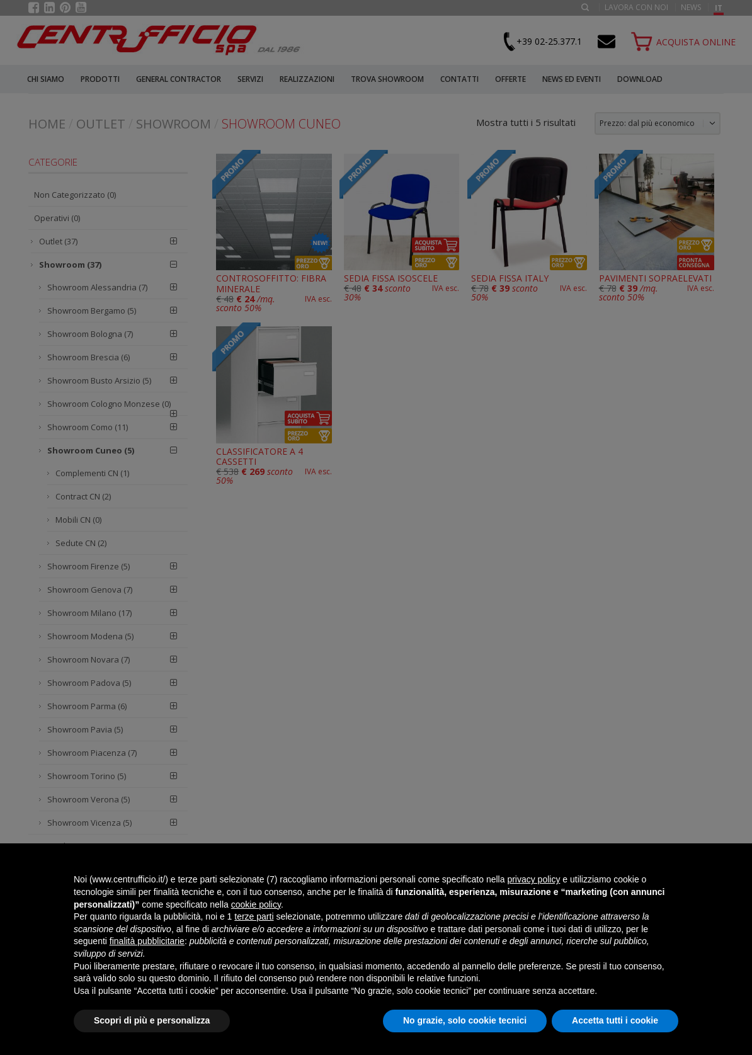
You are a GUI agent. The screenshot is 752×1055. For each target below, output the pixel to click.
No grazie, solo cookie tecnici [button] (465, 1020)
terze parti (253, 916)
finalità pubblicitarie (147, 941)
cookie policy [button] (256, 904)
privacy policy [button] (533, 879)
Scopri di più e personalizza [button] (152, 1020)
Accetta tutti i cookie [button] (615, 1020)
